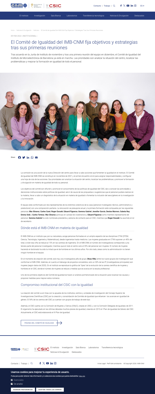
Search (114, 6)
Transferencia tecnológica (93, 16)
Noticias (36, 30)
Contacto (97, 6)
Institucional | (30, 36)
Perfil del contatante (114, 363)
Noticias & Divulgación (119, 16)
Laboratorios (72, 16)
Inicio (12, 30)
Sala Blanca (56, 16)
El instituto (24, 16)
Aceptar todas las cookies (49, 390)
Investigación (39, 16)
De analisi (18, 384)
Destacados (139, 16)
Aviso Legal (101, 363)
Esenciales (18, 380)
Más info (82, 376)
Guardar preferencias (23, 390)
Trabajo (107, 6)
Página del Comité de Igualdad (39, 323)
